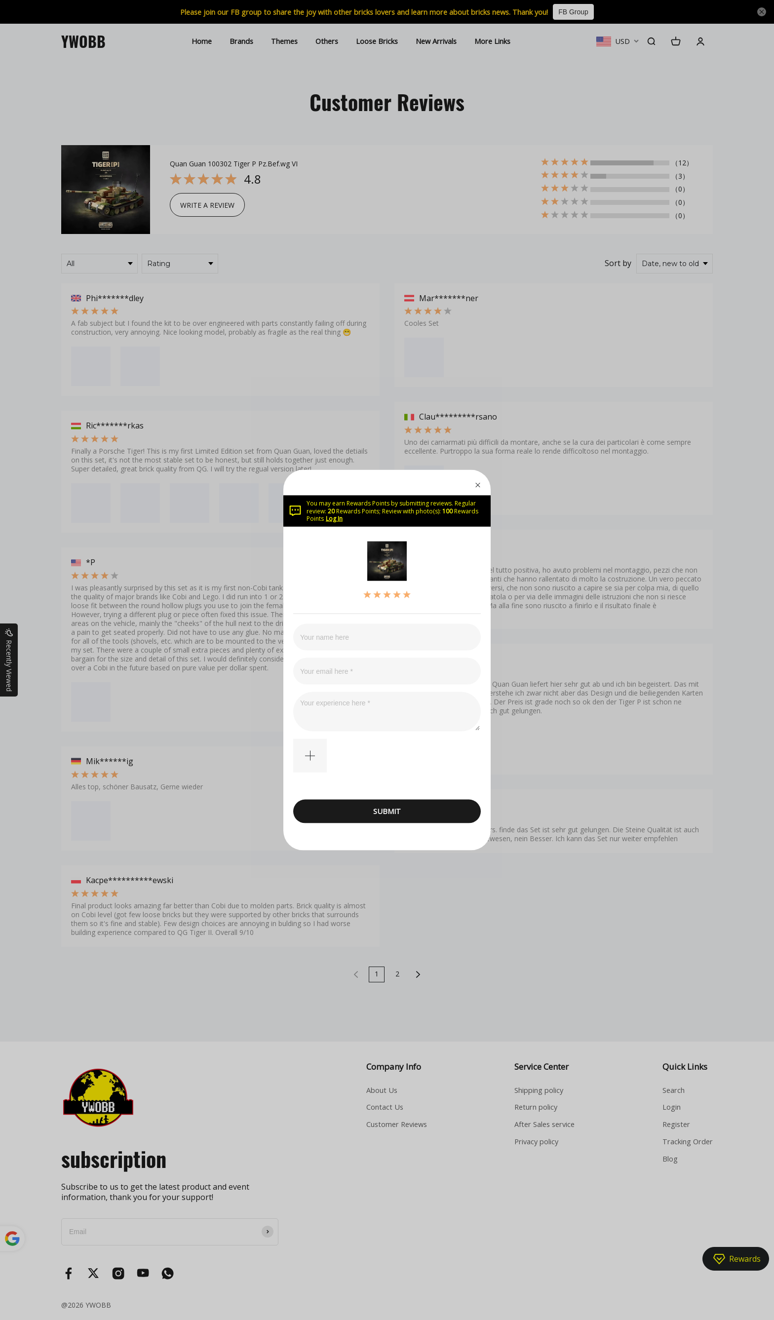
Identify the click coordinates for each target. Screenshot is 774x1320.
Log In (334, 518)
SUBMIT (387, 811)
